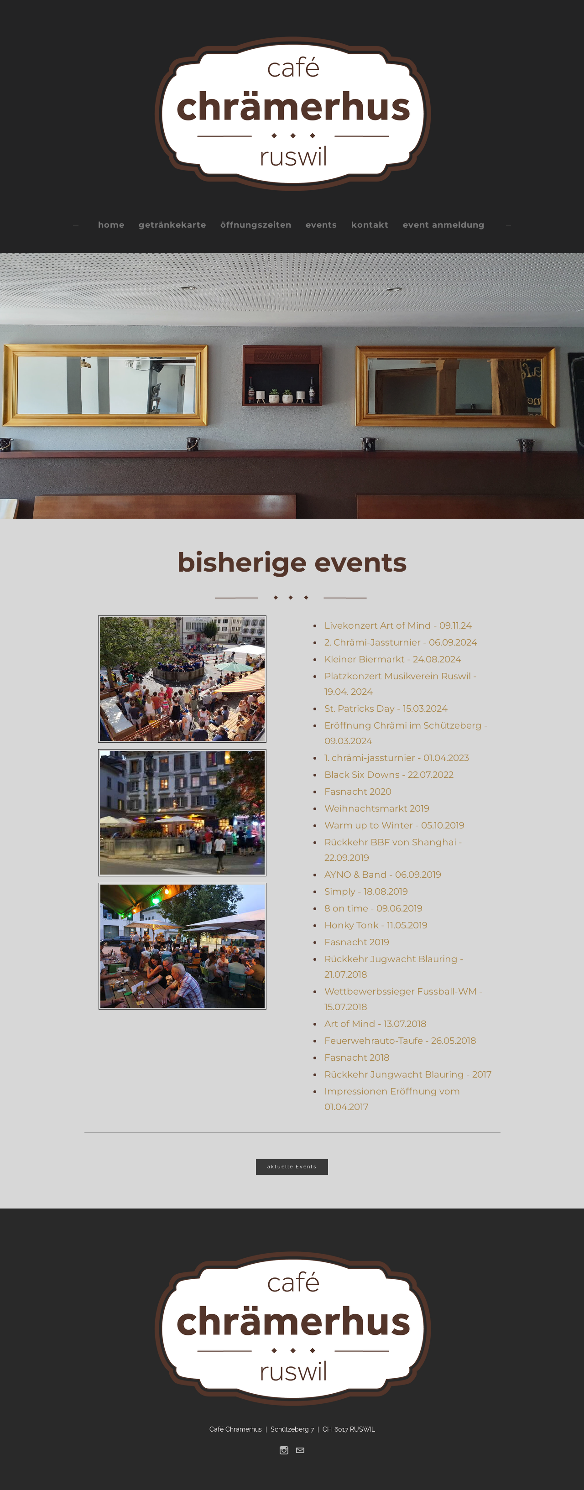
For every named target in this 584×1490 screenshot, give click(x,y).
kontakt (370, 225)
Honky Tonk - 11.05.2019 (376, 925)
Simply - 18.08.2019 (366, 891)
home (111, 225)
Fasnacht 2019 (356, 942)
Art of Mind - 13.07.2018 (375, 1023)
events (321, 225)
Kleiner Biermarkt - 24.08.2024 (392, 659)
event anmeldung (444, 225)
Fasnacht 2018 (357, 1057)
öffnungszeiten (256, 225)
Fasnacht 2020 (357, 791)
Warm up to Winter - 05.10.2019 (394, 825)
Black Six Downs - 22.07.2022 (389, 774)
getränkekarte (172, 225)
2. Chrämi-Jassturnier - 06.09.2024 (400, 642)
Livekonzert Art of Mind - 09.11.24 (398, 625)
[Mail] (300, 1450)
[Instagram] (284, 1450)
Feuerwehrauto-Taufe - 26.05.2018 (400, 1040)
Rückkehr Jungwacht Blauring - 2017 (408, 1074)
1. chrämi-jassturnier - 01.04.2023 (396, 757)
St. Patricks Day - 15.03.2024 (386, 708)
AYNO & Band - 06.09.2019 (382, 874)
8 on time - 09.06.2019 (373, 908)
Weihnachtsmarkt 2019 (376, 808)
